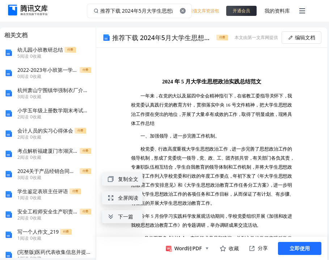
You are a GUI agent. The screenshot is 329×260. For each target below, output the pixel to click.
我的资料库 (277, 10)
